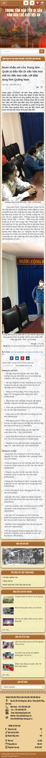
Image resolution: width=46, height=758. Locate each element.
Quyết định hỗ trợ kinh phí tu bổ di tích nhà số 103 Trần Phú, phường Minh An (22, 437)
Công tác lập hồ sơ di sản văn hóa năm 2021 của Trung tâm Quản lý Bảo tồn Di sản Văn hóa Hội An (23, 464)
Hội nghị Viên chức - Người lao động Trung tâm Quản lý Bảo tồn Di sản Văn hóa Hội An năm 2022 (23, 498)
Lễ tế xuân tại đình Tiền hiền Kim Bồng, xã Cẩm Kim (23, 415)
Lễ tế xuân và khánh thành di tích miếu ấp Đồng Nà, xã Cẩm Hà (23, 408)
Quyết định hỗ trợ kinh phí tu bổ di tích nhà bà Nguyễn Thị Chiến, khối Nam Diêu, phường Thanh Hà (23, 456)
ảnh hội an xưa (22, 544)
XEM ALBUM (23, 557)
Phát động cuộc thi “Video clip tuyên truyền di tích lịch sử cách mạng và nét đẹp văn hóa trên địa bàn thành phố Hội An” (23, 423)
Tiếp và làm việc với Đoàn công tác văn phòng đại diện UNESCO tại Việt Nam (22, 402)
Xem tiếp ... (6, 630)
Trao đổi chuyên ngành (22, 592)
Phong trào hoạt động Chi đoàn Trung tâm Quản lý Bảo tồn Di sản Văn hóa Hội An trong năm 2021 (23, 482)
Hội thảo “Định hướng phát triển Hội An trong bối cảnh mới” (23, 525)
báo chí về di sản (22, 637)
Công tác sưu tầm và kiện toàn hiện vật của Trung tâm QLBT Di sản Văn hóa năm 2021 (21, 473)
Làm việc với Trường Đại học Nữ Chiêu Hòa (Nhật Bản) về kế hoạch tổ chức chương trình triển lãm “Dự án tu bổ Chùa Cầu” (23, 517)
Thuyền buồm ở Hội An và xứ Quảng (29, 597)
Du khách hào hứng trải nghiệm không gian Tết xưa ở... (27, 654)
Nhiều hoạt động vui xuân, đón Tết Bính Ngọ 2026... (28, 665)
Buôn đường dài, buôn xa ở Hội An (28, 608)
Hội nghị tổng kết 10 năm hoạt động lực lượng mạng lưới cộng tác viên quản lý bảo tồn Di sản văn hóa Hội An (22, 385)
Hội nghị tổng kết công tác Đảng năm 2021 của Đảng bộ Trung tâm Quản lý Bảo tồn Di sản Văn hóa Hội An (22, 533)
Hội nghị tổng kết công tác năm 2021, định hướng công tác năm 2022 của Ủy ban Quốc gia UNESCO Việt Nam (22, 376)
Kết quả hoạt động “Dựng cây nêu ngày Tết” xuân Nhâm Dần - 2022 (21, 431)
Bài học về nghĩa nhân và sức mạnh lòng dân (28, 620)
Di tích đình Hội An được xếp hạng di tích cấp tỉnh (22, 491)
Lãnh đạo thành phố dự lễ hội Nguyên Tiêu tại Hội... (29, 643)
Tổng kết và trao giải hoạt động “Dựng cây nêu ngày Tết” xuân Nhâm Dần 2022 (22, 444)
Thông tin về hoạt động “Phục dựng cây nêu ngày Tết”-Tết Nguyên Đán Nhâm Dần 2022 (21, 393)
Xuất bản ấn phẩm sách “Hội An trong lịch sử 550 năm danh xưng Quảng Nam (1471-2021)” (23, 507)
